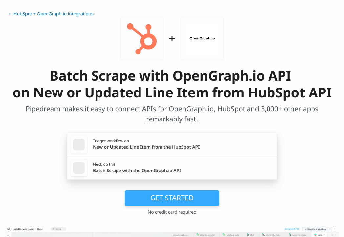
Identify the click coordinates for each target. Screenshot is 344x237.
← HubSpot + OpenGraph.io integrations (50, 14)
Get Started (172, 197)
